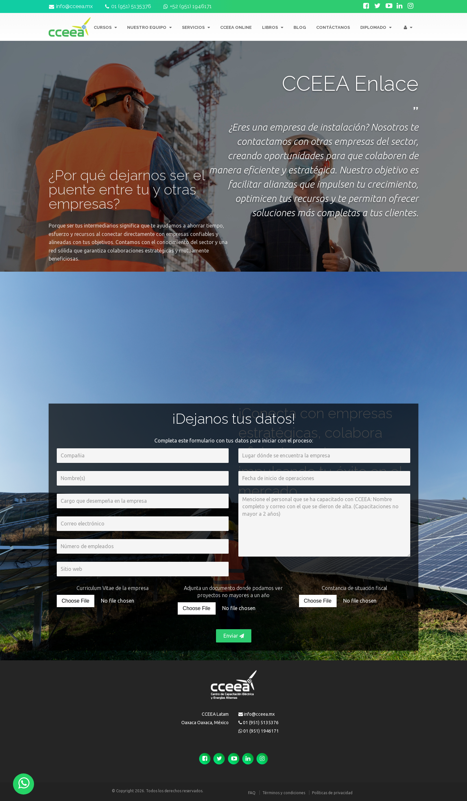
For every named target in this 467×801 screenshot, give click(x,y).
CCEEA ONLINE (236, 27)
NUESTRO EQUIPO (149, 27)
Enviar (233, 636)
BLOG (299, 27)
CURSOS (105, 27)
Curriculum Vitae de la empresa (113, 588)
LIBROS (272, 27)
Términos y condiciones (283, 793)
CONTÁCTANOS (333, 27)
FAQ (252, 793)
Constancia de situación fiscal (354, 588)
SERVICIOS (196, 27)
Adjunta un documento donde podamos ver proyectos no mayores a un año (233, 591)
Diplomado (375, 27)
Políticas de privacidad (332, 793)
